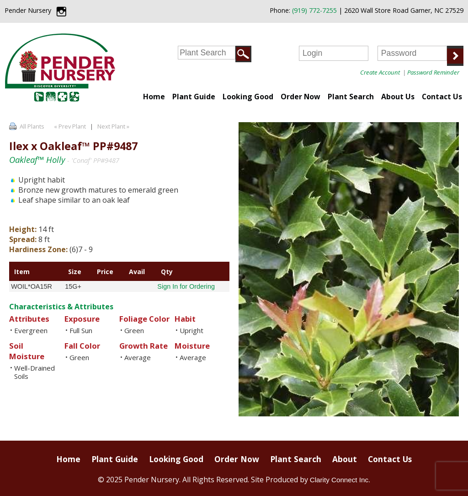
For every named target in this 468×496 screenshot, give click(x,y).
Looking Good (248, 97)
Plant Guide (193, 97)
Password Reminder (433, 72)
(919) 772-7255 (314, 10)
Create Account (380, 72)
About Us (398, 97)
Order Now (300, 97)
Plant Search (351, 97)
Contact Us (442, 97)
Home (154, 97)
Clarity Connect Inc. (340, 480)
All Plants (32, 126)
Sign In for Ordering (186, 286)
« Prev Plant (69, 126)
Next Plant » (114, 126)
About (344, 458)
